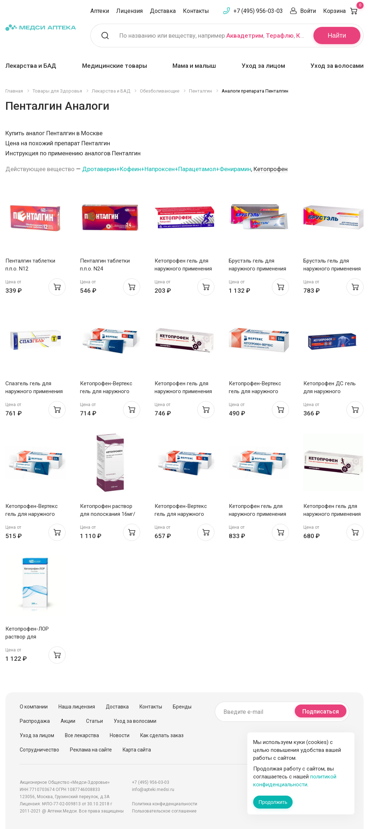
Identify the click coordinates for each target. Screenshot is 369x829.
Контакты (196, 11)
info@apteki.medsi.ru (153, 789)
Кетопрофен (271, 169)
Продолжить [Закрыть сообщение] (273, 802)
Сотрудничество (39, 750)
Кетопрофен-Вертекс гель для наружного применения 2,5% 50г (31, 514)
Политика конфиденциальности (164, 803)
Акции (68, 721)
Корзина (343, 11)
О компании (34, 707)
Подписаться (320, 711)
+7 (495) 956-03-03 (258, 11)
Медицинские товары (114, 65)
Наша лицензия (76, 707)
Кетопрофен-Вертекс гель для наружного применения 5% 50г (106, 391)
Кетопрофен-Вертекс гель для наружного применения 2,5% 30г (255, 391)
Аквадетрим (244, 35)
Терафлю (280, 35)
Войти (308, 11)
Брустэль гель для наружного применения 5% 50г (257, 269)
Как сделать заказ (162, 735)
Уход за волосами (337, 65)
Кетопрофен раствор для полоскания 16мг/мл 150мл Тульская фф (108, 514)
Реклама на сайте (91, 750)
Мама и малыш (194, 65)
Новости (119, 735)
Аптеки (99, 11)
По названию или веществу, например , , (211, 35)
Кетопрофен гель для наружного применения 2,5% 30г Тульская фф (183, 391)
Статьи (94, 721)
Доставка (163, 11)
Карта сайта (137, 750)
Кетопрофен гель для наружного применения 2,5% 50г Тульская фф (257, 514)
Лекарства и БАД (30, 65)
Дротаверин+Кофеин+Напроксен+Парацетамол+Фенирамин (166, 169)
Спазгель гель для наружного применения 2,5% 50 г (34, 391)
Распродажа (35, 721)
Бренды (182, 707)
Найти (337, 35)
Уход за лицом (263, 65)
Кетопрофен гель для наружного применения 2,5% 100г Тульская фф (332, 514)
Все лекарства (82, 735)
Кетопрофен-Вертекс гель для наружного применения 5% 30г (181, 514)
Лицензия (129, 11)
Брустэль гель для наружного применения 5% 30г (332, 269)
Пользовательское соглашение (164, 811)
